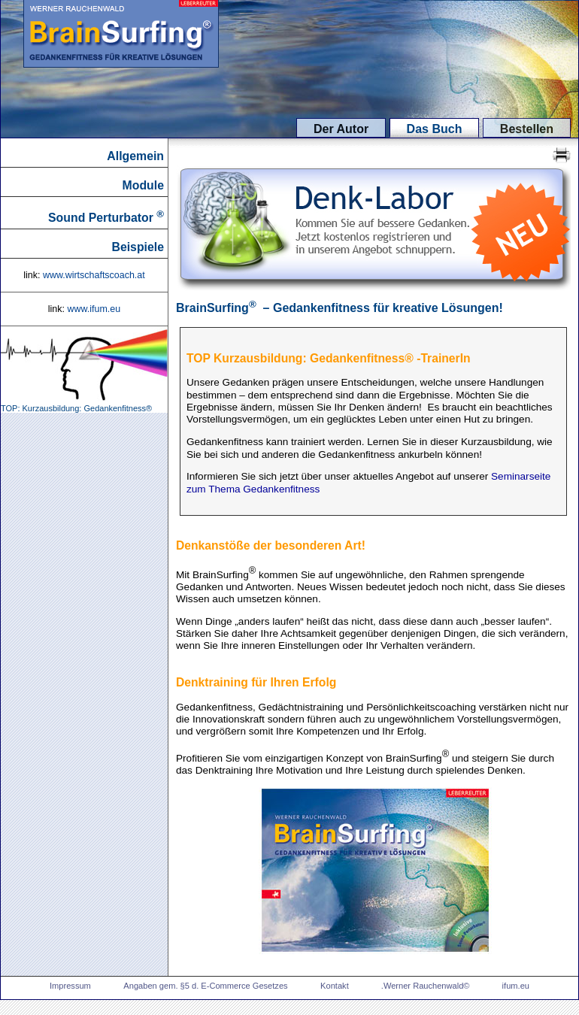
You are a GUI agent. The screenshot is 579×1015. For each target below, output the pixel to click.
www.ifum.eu (93, 309)
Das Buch (434, 129)
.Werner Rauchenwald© (426, 985)
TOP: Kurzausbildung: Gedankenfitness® (84, 404)
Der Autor (341, 129)
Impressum (70, 985)
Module (143, 185)
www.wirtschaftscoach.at (94, 275)
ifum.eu (515, 985)
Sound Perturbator (106, 216)
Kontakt (335, 985)
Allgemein (135, 156)
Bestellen (526, 129)
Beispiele (137, 247)
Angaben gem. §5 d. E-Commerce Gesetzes (205, 985)
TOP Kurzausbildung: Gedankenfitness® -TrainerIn (328, 358)
